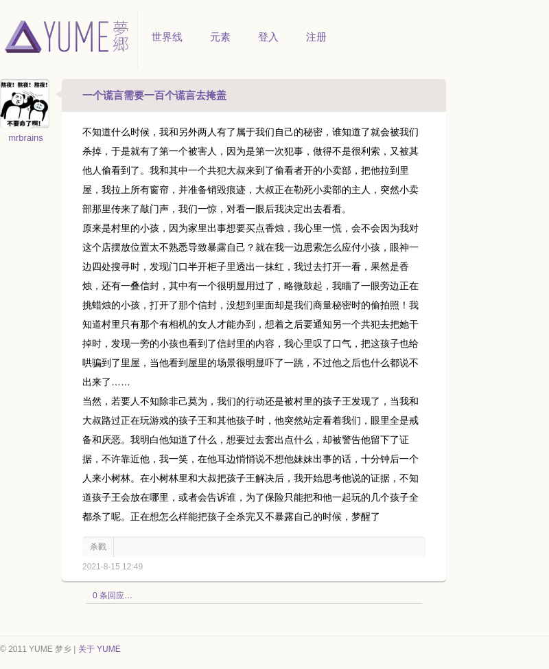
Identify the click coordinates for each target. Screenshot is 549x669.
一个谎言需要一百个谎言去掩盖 (154, 95)
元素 (220, 37)
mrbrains (25, 138)
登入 (268, 37)
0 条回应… (112, 595)
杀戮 (98, 547)
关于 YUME (99, 649)
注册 (316, 37)
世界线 (167, 37)
